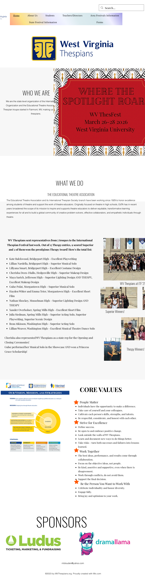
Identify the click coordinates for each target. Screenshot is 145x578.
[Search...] (121, 8)
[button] (8, 141)
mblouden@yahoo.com (73, 563)
